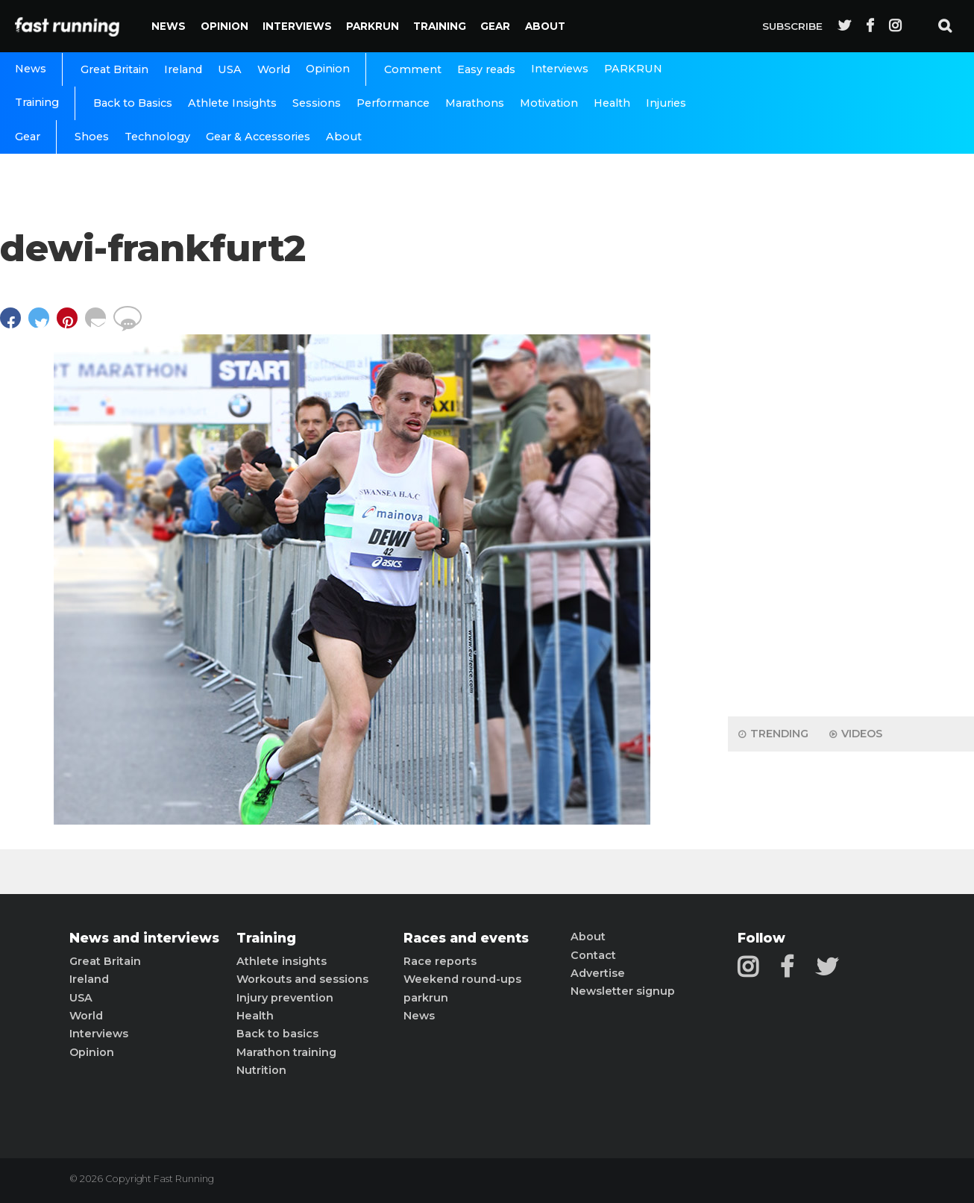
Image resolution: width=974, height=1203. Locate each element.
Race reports (440, 961)
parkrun (425, 998)
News (168, 26)
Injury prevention (284, 998)
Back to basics (277, 1033)
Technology (157, 136)
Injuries (666, 103)
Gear (495, 26)
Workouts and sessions (302, 979)
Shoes (92, 136)
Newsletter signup (623, 991)
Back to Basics (132, 103)
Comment (413, 69)
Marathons (474, 103)
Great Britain (114, 69)
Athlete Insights (232, 103)
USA (230, 69)
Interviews (297, 26)
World (273, 69)
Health (612, 103)
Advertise (598, 973)
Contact (593, 955)
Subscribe (792, 26)
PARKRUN (372, 26)
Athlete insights (281, 961)
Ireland (183, 69)
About (545, 26)
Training (439, 26)
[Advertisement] (851, 470)
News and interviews (144, 938)
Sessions (316, 103)
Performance (393, 103)
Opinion (224, 26)
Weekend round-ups (462, 979)
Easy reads (486, 69)
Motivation (549, 103)
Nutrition (261, 1070)
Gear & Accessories (258, 136)
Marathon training (286, 1052)
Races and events (466, 938)
